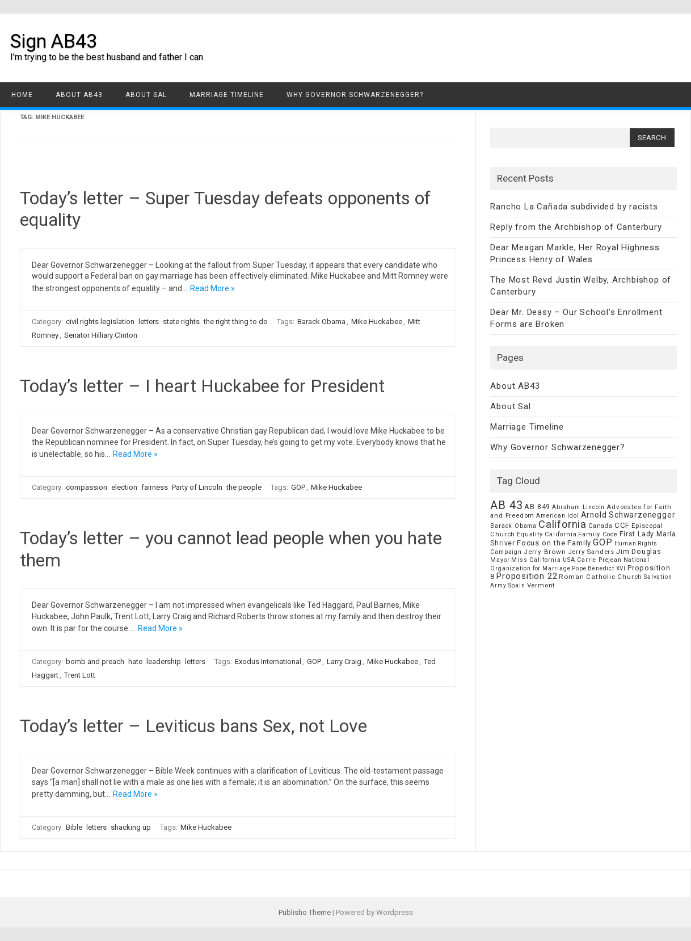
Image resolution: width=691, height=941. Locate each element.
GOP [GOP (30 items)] (602, 542)
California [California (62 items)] (562, 524)
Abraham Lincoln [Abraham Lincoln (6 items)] (578, 507)
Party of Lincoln (197, 487)
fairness (154, 487)
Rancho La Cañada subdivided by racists (574, 206)
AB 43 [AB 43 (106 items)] (506, 505)
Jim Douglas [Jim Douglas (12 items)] (638, 551)
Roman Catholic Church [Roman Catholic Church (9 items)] (600, 577)
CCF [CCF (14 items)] (622, 525)
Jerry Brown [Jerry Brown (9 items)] (545, 552)
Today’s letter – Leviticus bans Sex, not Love (193, 726)
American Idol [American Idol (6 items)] (557, 515)
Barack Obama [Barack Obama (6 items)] (513, 526)
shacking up (131, 827)
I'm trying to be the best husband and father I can (106, 57)
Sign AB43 (53, 41)
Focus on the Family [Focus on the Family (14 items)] (554, 543)
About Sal (146, 95)
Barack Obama (321, 321)
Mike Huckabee (376, 321)
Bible (74, 827)
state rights (181, 321)
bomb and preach (95, 661)
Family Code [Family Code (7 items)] (598, 534)
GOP (298, 487)
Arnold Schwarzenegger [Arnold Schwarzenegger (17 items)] (628, 514)
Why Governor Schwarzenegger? (354, 95)
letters (148, 321)
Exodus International (268, 661)
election (124, 487)
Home (22, 95)
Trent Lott (79, 675)
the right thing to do (236, 321)
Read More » (212, 288)
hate (135, 661)
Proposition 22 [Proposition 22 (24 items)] (526, 576)
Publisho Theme (305, 912)
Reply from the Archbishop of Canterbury (575, 227)
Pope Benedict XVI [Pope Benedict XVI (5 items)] (599, 568)
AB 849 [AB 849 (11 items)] (537, 506)
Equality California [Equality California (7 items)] (546, 534)
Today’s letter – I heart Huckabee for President (202, 386)
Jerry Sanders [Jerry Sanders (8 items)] (591, 552)
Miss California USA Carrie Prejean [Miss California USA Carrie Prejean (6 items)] (566, 560)
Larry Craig (344, 661)
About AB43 (79, 95)
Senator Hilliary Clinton (100, 335)
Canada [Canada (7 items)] (600, 526)
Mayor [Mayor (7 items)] (499, 560)
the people (244, 487)
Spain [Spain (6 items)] (516, 585)
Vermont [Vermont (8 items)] (541, 585)
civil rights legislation (100, 321)
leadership (163, 661)
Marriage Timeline (226, 95)
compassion (86, 487)
